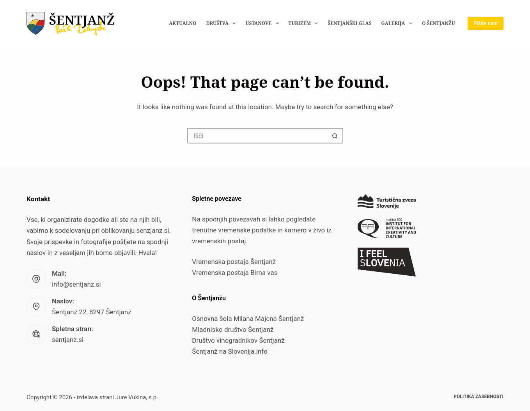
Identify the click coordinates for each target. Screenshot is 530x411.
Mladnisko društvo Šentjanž (232, 329)
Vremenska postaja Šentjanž (234, 262)
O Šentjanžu (438, 23)
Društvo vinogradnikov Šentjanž (238, 340)
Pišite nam (485, 23)
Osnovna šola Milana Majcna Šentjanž (248, 318)
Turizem (305, 23)
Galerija (398, 23)
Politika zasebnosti (478, 396)
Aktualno (182, 23)
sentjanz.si (67, 340)
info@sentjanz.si (76, 284)
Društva (222, 23)
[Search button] (335, 135)
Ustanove (263, 23)
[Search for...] (257, 135)
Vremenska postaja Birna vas (234, 272)
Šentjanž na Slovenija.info (230, 351)
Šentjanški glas (349, 23)
